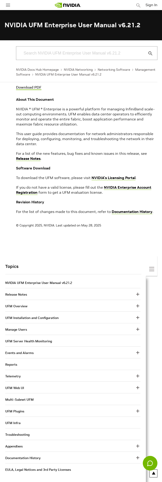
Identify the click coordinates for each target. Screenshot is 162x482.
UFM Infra (13, 423)
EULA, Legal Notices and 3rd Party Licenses (38, 470)
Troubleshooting (17, 435)
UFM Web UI (14, 388)
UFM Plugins (14, 411)
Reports (11, 364)
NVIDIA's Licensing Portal (113, 177)
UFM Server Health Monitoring (28, 341)
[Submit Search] (147, 53)
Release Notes (28, 158)
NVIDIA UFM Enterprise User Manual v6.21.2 (68, 74)
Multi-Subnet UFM (19, 400)
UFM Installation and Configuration (32, 318)
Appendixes (14, 446)
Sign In (151, 5)
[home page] (68, 5)
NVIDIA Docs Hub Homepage (37, 70)
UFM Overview (16, 306)
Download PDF (28, 87)
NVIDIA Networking (78, 70)
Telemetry (13, 376)
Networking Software (114, 70)
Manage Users (16, 329)
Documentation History (132, 211)
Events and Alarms (19, 353)
